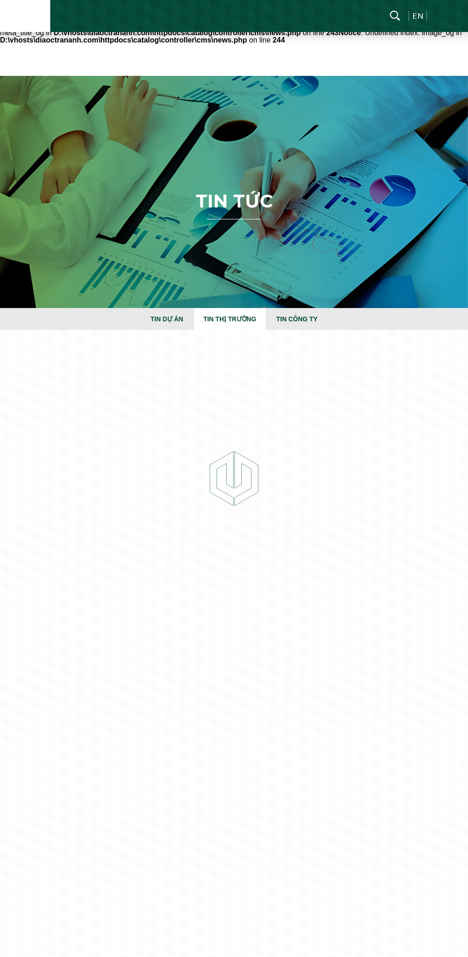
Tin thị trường (229, 319)
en (418, 16)
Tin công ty (297, 319)
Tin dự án (166, 319)
